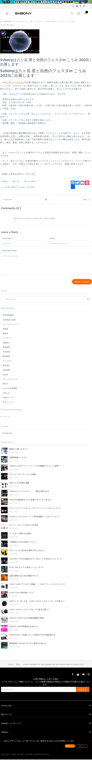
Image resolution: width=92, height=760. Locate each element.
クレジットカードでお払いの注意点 (23, 525)
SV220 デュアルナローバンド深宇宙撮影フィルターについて (34, 517)
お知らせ (6, 393)
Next (86, 200)
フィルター (7, 361)
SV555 (5, 375)
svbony (5, 181)
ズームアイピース (10, 380)
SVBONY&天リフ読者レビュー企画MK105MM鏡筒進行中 (32, 635)
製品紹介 (6, 366)
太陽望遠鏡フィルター (18, 458)
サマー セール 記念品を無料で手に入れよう (27, 551)
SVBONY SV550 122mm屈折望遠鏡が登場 (26, 618)
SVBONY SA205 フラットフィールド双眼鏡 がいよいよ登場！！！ (36, 466)
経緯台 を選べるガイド (18, 449)
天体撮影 (6, 352)
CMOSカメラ (8, 398)
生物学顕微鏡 (8, 315)
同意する (70, 746)
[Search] (46, 299)
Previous (7, 200)
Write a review (82, 282)
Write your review (9, 251)
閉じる (82, 746)
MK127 (5, 384)
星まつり (16, 181)
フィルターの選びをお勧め (20, 534)
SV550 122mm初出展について (21, 593)
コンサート (7, 338)
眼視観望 (6, 357)
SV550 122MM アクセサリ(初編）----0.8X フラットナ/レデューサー (37, 584)
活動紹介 (6, 343)
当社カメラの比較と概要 (19, 483)
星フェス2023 (15, 82)
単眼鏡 (5, 329)
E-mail (52, 238)
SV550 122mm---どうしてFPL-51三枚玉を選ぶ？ (29, 610)
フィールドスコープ (11, 325)
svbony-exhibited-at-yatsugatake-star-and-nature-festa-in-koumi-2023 (53, 665)
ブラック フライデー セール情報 (22, 475)
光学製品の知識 (9, 320)
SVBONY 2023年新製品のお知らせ (23, 627)
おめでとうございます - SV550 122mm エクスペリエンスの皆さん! (37, 601)
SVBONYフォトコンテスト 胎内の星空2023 (29, 492)
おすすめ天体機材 (10, 389)
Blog (18, 665)
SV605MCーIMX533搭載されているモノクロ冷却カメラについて (35, 559)
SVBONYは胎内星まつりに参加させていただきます (30, 500)
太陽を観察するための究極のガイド (23, 576)
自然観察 (6, 370)
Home (10, 665)
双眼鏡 (5, 334)
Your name (6, 238)
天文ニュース (8, 402)
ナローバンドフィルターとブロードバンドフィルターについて (34, 508)
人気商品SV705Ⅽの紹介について (22, 542)
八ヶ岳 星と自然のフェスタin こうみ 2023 (18, 187)
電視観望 (6, 348)
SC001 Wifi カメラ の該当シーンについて (26, 568)
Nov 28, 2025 (7, 25)
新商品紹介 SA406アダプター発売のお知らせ (27, 644)
